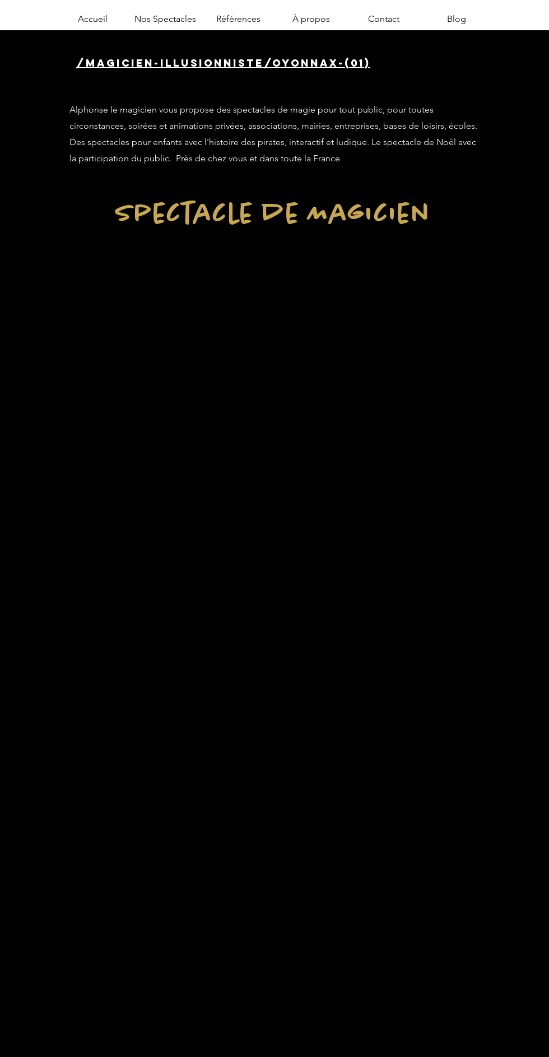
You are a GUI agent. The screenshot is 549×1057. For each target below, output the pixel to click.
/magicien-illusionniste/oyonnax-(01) (223, 63)
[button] (165, 19)
